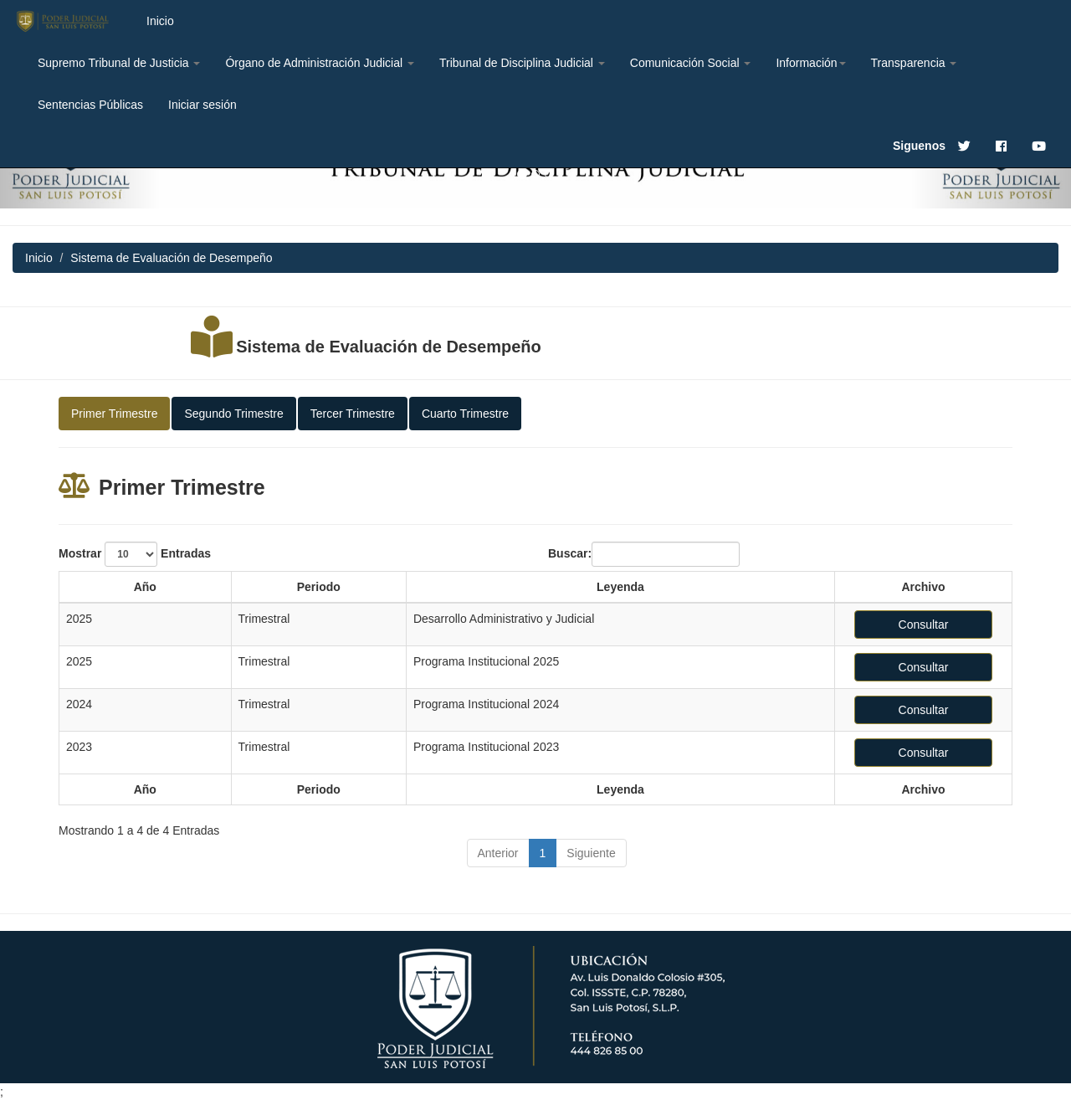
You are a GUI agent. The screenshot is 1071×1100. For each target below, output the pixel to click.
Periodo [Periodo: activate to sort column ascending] (319, 587)
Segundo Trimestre (233, 413)
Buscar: (644, 554)
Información (810, 62)
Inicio (160, 21)
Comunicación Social (690, 62)
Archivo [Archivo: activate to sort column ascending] (923, 587)
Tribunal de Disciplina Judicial (522, 62)
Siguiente (590, 853)
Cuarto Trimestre (465, 413)
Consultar (924, 624)
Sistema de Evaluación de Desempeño (388, 346)
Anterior (498, 853)
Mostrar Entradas (135, 554)
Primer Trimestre (114, 413)
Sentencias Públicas (90, 104)
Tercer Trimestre (352, 413)
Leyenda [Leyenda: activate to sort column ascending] (620, 587)
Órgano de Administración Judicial (319, 62)
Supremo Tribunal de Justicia (119, 62)
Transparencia (914, 62)
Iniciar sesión (202, 104)
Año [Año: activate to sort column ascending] (145, 587)
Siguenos (919, 145)
